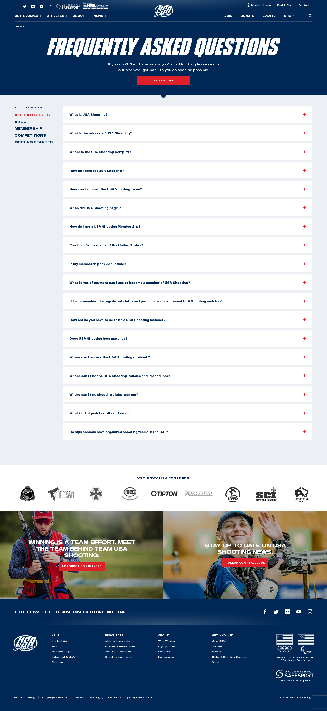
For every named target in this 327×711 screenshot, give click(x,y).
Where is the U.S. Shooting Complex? (187, 152)
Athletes (57, 16)
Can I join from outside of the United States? (187, 245)
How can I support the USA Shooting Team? (187, 189)
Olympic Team (168, 646)
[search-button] (310, 16)
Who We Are (166, 640)
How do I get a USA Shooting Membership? (187, 226)
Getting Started (34, 142)
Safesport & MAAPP (65, 657)
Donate (247, 15)
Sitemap (57, 662)
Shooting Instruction (118, 657)
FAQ (54, 646)
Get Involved (28, 16)
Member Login (261, 5)
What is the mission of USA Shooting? (187, 133)
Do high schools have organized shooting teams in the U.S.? (187, 432)
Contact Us (59, 640)
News (100, 16)
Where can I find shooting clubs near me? (187, 394)
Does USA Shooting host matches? (187, 338)
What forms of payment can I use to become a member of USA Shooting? (187, 282)
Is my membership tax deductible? (187, 264)
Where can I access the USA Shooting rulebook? (187, 357)
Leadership (166, 657)
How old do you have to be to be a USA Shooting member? (187, 320)
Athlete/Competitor (118, 640)
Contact (304, 5)
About (80, 16)
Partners (164, 651)
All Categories (32, 115)
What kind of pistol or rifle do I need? (187, 413)
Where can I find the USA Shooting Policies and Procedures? (187, 376)
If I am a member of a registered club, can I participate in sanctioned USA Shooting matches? (187, 301)
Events (269, 15)
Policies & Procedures (120, 646)
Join (228, 15)
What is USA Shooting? (187, 114)
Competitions (30, 135)
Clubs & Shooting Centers (229, 657)
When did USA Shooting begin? (187, 208)
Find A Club (284, 5)
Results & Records (118, 651)
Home (18, 26)
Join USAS (219, 640)
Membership (28, 128)
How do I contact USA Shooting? (187, 170)
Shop (289, 15)
